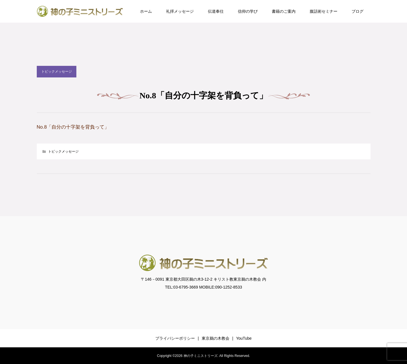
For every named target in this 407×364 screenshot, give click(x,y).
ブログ (357, 11)
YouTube (244, 338)
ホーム (146, 11)
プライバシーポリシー (175, 338)
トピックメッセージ (56, 71)
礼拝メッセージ (180, 11)
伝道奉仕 (216, 11)
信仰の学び (248, 11)
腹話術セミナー (323, 11)
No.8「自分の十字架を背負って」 (73, 127)
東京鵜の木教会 (215, 338)
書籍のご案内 (284, 11)
